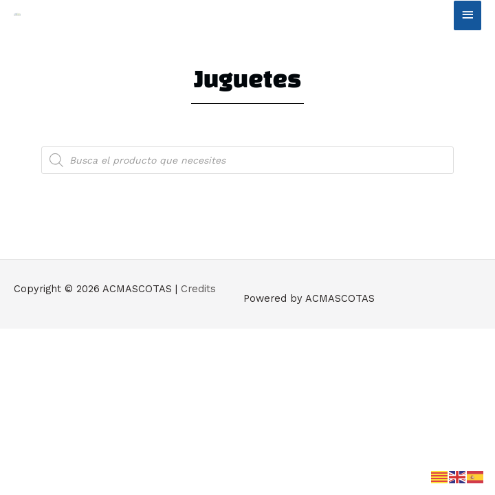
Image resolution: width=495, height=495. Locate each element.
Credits (198, 289)
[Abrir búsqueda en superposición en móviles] (247, 160)
